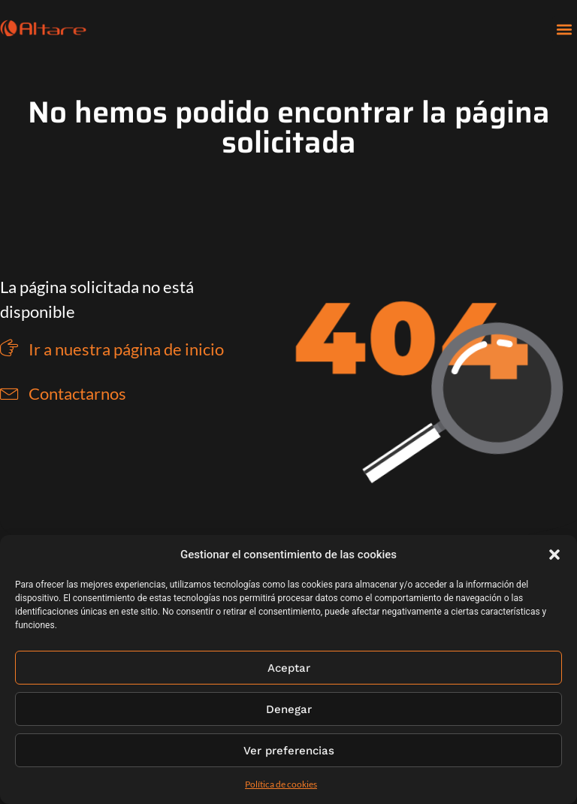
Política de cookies (281, 784)
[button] (554, 554)
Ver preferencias (288, 750)
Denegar (289, 709)
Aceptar (288, 668)
